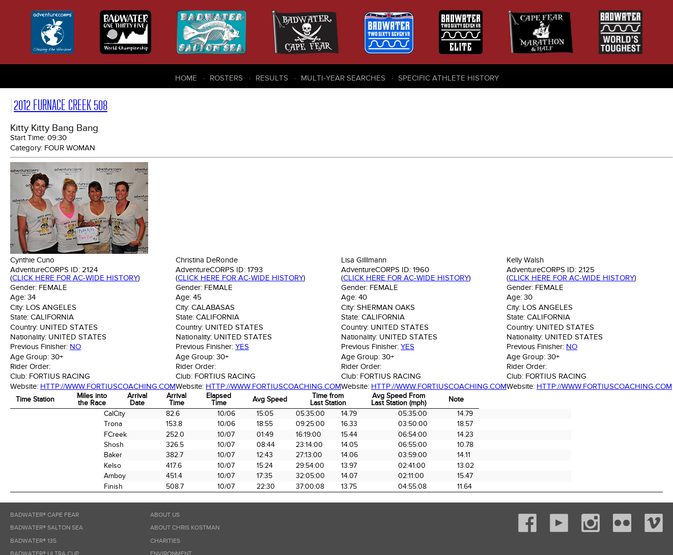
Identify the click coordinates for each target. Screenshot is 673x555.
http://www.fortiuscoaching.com (108, 386)
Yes (242, 346)
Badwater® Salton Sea (46, 527)
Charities (165, 541)
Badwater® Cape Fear (44, 515)
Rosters (226, 78)
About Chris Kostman (184, 527)
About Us (165, 515)
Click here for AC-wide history (75, 277)
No (75, 346)
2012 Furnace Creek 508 (60, 105)
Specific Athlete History (448, 78)
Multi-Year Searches (343, 78)
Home (186, 78)
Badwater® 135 (33, 541)
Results (272, 78)
